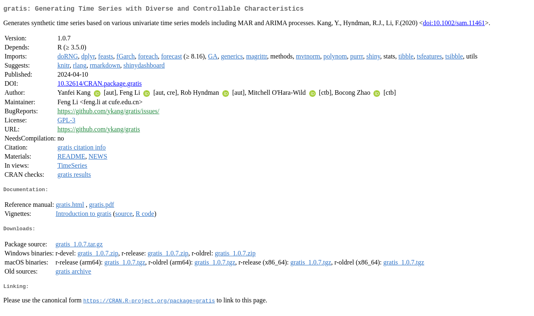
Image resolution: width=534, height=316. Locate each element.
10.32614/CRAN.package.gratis (99, 85)
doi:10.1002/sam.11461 (454, 24)
